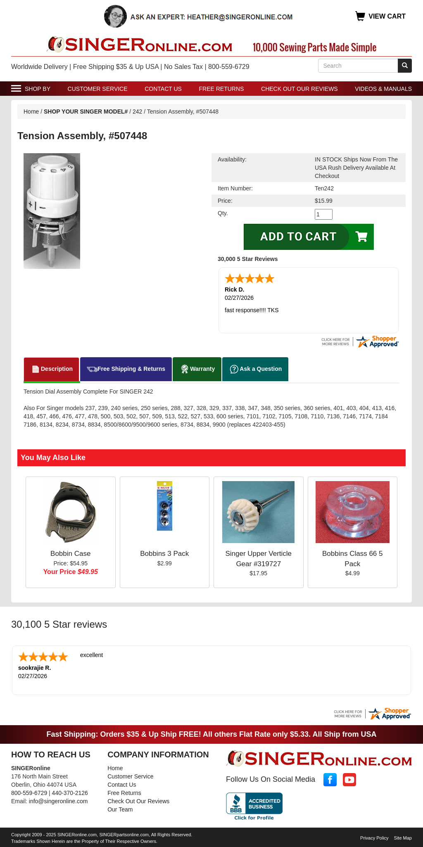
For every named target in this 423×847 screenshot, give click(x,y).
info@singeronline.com (58, 801)
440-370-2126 (70, 793)
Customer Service (98, 88)
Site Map (403, 837)
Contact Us (163, 88)
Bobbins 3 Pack (164, 554)
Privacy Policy (374, 837)
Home (31, 111)
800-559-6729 (29, 793)
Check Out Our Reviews (299, 88)
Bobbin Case (70, 554)
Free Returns (221, 88)
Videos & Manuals (383, 88)
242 (137, 111)
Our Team (120, 809)
